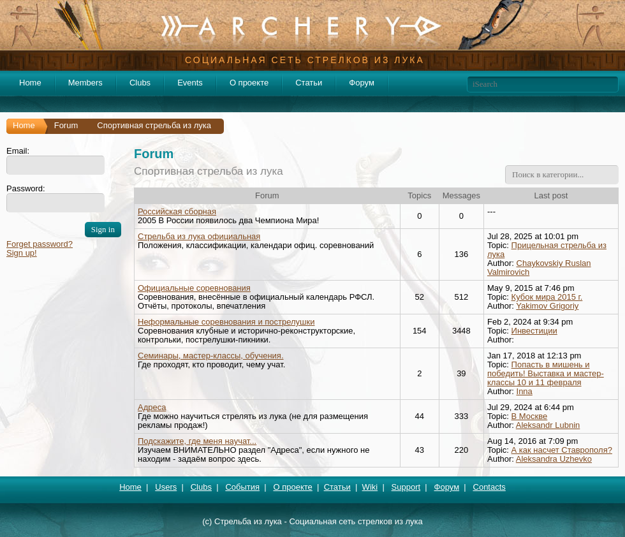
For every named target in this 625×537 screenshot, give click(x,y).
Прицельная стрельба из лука (547, 249)
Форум (361, 82)
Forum (66, 125)
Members (85, 82)
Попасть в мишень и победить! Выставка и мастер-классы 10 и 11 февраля (545, 373)
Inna (525, 391)
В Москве (529, 416)
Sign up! (21, 253)
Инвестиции (534, 330)
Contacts (489, 487)
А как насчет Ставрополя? (561, 450)
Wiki (370, 487)
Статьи (308, 82)
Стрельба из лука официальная (199, 236)
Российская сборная (177, 211)
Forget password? (39, 244)
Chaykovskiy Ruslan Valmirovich (539, 267)
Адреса (152, 407)
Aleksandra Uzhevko (554, 459)
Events (190, 82)
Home (30, 82)
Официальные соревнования (194, 288)
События (242, 487)
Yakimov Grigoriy (547, 306)
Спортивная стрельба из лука (208, 171)
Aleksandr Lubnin (548, 425)
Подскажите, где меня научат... (197, 441)
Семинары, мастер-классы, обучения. (211, 355)
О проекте (249, 82)
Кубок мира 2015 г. (547, 297)
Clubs (140, 82)
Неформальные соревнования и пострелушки (226, 322)
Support (406, 487)
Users (166, 487)
